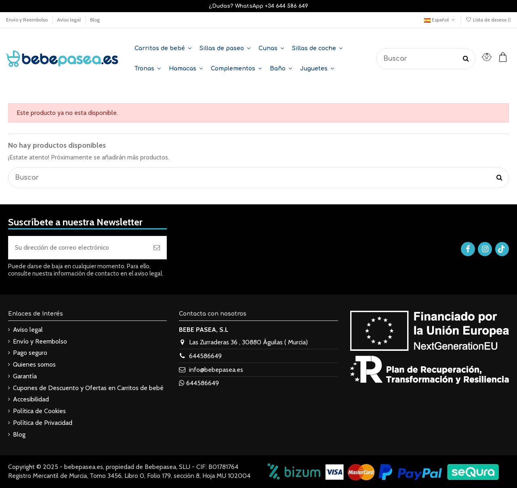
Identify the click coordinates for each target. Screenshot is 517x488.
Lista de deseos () (488, 20)
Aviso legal (69, 20)
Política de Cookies (39, 411)
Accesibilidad (31, 399)
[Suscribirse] (156, 247)
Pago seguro (30, 352)
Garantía (25, 376)
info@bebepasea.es (216, 369)
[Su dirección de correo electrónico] (77, 247)
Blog (95, 20)
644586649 (205, 356)
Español (440, 20)
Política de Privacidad (42, 422)
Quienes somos (34, 364)
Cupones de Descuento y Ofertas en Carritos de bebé (88, 388)
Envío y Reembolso (27, 20)
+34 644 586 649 (286, 6)
